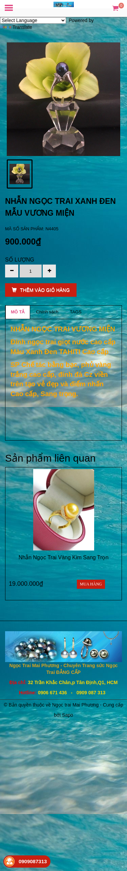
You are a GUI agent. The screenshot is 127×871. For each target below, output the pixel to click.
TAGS (75, 311)
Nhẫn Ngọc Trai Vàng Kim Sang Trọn (64, 557)
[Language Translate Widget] (33, 20)
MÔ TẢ (18, 311)
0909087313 (33, 861)
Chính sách (47, 311)
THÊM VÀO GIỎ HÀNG (41, 290)
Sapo (67, 715)
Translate (16, 27)
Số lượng (19, 260)
